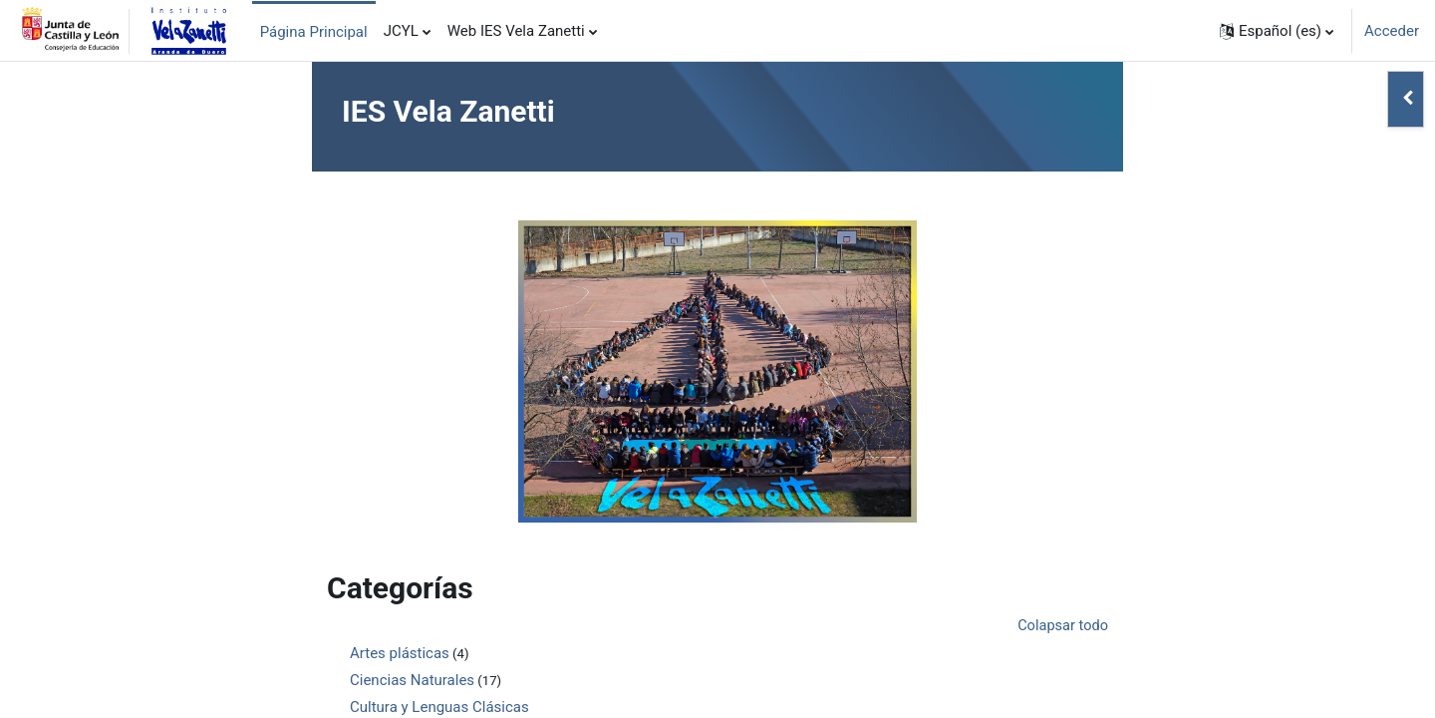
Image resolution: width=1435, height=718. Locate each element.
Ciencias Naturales (412, 681)
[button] (1276, 31)
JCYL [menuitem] (401, 31)
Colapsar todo (1061, 626)
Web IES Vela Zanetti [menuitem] (516, 31)
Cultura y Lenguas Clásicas (439, 708)
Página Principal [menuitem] (314, 32)
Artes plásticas (399, 654)
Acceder (1391, 31)
